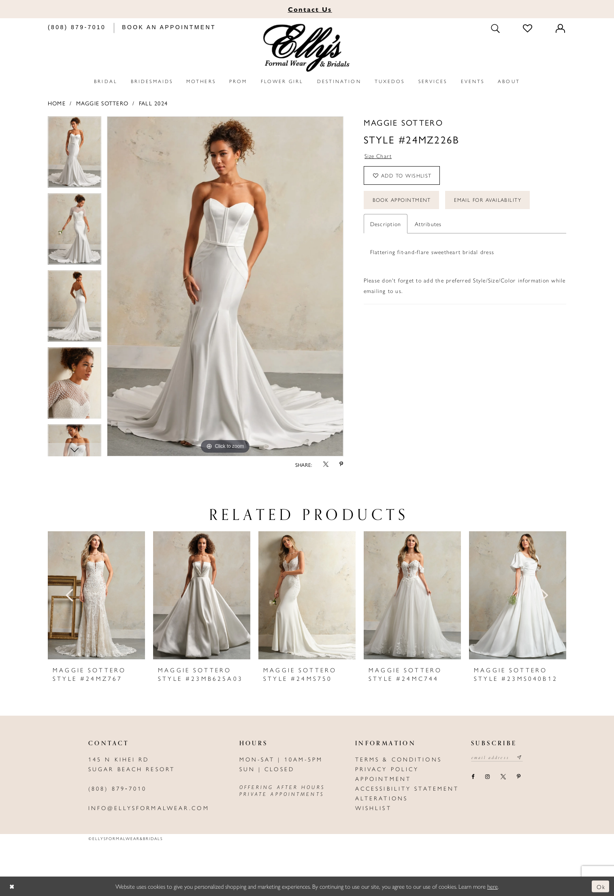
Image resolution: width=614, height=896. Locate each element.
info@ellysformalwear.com (148, 808)
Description (385, 225)
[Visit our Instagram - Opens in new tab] (487, 777)
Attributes (428, 225)
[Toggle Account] (561, 28)
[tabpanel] (74, 154)
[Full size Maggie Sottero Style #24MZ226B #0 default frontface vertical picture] (225, 286)
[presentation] (96, 595)
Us (310, 9)
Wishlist (373, 808)
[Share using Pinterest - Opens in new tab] (341, 464)
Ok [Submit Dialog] (601, 886)
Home (57, 103)
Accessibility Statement (407, 788)
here (492, 886)
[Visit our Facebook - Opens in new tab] (472, 777)
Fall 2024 (153, 103)
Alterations (381, 798)
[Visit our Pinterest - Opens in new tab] (518, 777)
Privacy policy (387, 769)
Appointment (383, 778)
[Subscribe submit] (521, 757)
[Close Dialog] (12, 886)
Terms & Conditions (398, 759)
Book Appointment (402, 201)
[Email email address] (497, 757)
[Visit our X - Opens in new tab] (503, 777)
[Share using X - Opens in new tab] (325, 464)
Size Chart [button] (378, 156)
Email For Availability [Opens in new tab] (490, 201)
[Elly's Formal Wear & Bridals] (307, 48)
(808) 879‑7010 (117, 788)
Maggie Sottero (102, 103)
